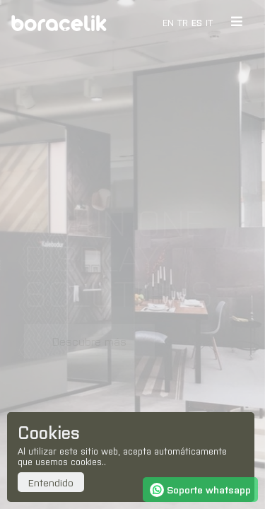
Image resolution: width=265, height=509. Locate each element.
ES (197, 22)
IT (209, 22)
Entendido (50, 482)
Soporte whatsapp (200, 489)
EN (168, 22)
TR (182, 22)
